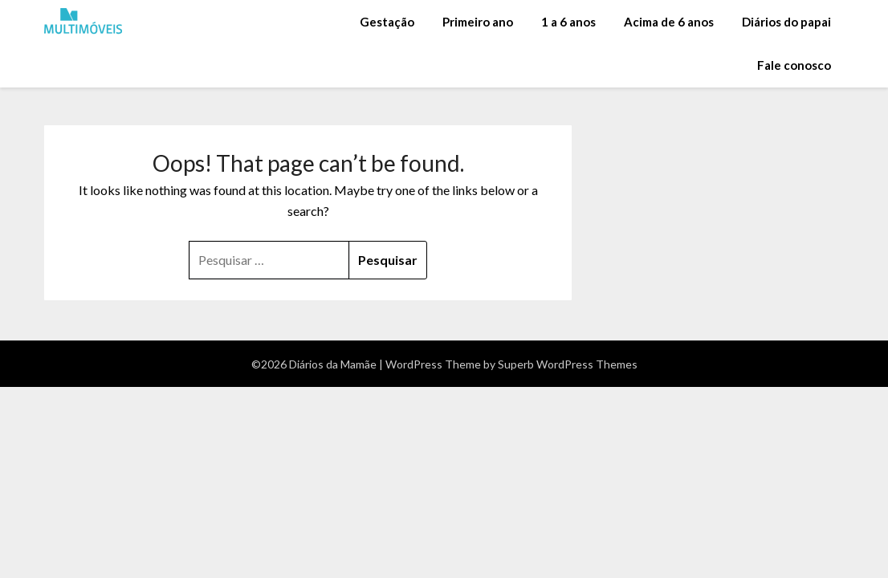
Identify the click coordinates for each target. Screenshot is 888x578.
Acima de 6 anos (669, 21)
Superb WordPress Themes (567, 364)
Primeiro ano (477, 21)
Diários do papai (786, 21)
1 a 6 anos (568, 21)
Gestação (387, 21)
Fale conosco (794, 65)
